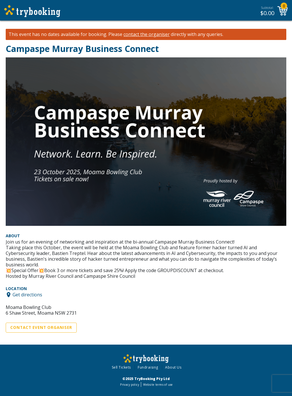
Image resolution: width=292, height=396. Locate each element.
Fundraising (148, 367)
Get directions (27, 295)
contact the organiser (146, 34)
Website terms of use (158, 385)
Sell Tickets (121, 367)
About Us (173, 367)
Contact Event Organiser (41, 327)
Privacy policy (129, 385)
